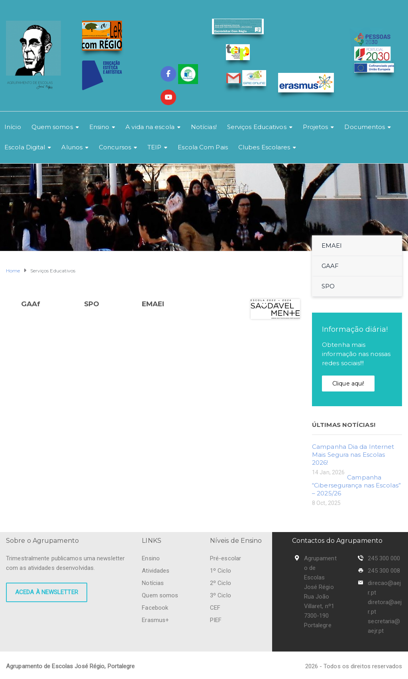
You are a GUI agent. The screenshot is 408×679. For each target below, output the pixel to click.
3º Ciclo (220, 595)
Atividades (155, 570)
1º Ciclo (220, 570)
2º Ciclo (220, 583)
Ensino (99, 127)
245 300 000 (384, 558)
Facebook (155, 607)
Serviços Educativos (256, 127)
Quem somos (52, 127)
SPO (91, 304)
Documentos (364, 127)
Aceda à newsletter (46, 592)
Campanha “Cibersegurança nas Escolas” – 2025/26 (356, 485)
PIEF (216, 620)
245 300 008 (384, 570)
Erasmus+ (155, 620)
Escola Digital (24, 147)
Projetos (315, 127)
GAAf (30, 304)
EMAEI (153, 304)
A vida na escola (150, 127)
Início (12, 127)
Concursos (115, 147)
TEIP (154, 147)
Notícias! (204, 127)
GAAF (330, 266)
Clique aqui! (348, 383)
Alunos (71, 147)
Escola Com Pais (203, 147)
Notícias (153, 583)
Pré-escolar (225, 558)
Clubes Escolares (264, 147)
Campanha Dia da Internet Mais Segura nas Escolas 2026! (353, 454)
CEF (215, 607)
